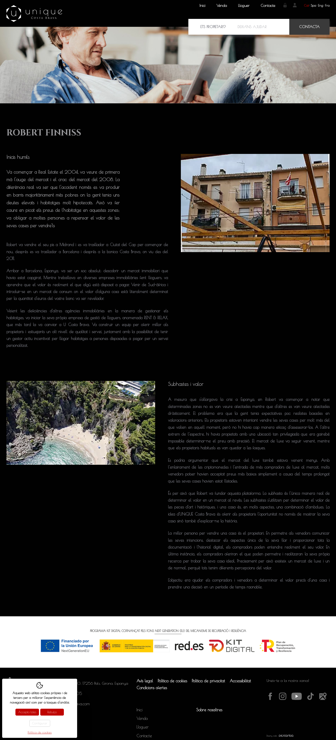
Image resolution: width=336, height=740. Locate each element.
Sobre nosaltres (209, 709)
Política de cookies (172, 680)
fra (327, 5)
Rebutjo (52, 712)
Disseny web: (280, 735)
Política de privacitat (208, 680)
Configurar (39, 723)
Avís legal (144, 680)
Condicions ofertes (151, 687)
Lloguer (243, 6)
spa (313, 5)
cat (306, 5)
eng (320, 5)
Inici (202, 6)
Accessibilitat (240, 680)
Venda (221, 6)
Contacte (268, 6)
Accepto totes (27, 712)
